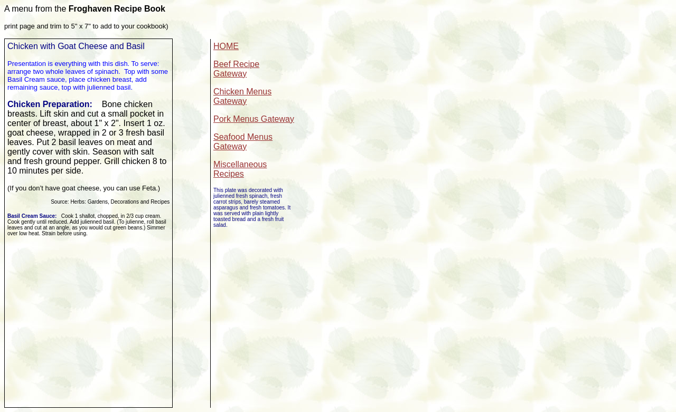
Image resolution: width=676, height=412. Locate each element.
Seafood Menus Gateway (243, 141)
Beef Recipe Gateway (236, 69)
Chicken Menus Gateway (242, 96)
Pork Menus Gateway (253, 118)
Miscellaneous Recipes (240, 169)
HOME (226, 46)
